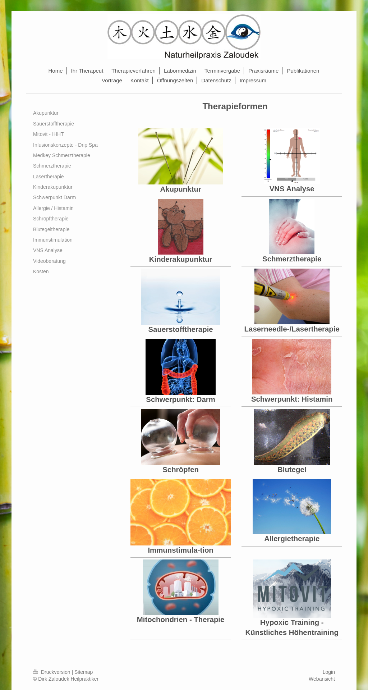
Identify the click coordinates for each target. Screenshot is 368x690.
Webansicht (322, 679)
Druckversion (52, 672)
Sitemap (83, 672)
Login (329, 672)
